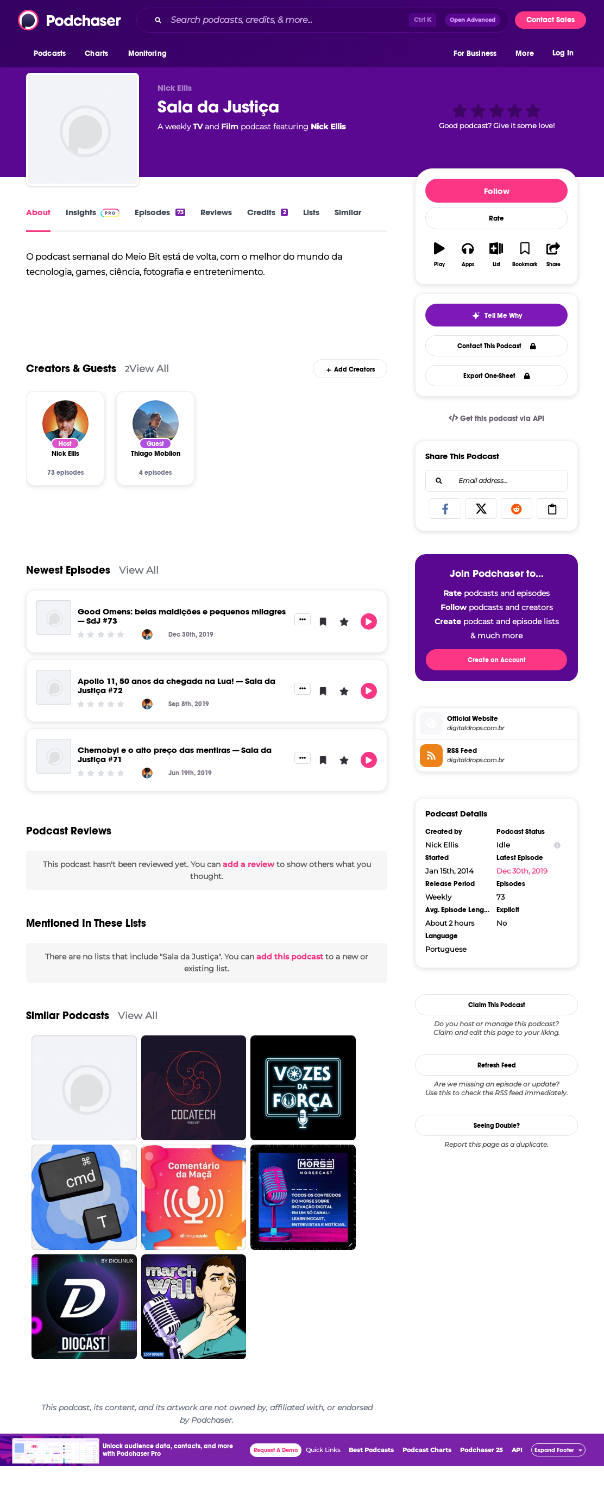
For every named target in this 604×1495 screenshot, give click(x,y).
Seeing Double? (497, 1125)
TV (198, 126)
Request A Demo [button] (276, 1479)
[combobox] (322, 20)
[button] (52, 53)
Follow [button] (496, 191)
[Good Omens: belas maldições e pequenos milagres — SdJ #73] (53, 646)
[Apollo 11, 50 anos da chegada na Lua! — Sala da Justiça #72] (53, 716)
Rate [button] (496, 218)
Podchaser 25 (481, 1479)
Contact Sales (550, 19)
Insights (92, 212)
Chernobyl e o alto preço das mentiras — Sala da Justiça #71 (175, 783)
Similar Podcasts (67, 1044)
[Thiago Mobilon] (156, 452)
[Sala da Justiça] (82, 129)
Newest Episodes (68, 599)
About (38, 212)
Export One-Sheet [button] (496, 376)
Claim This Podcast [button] (496, 1005)
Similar (348, 212)
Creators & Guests (71, 397)
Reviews (216, 212)
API (517, 1479)
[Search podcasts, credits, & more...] (287, 20)
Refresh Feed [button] (496, 1065)
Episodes (160, 212)
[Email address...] (496, 480)
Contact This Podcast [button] (496, 346)
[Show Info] (557, 845)
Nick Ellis (328, 126)
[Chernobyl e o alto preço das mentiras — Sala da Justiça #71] (53, 785)
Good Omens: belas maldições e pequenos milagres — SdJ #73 (182, 645)
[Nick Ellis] (65, 452)
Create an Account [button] (497, 660)
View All (149, 397)
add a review (248, 893)
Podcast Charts (426, 1479)
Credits (267, 212)
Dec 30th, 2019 (522, 870)
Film (229, 126)
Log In (563, 53)
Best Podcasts (371, 1479)
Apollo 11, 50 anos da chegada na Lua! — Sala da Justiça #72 (176, 714)
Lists (311, 212)
